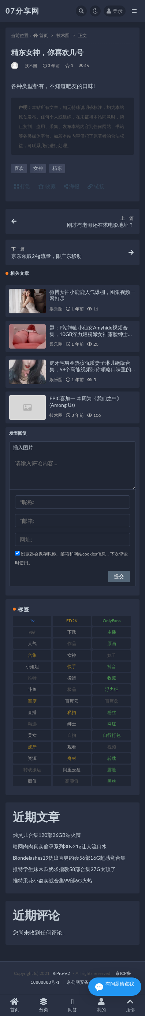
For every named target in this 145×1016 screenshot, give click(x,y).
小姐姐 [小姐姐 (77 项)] (32, 666)
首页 (43, 35)
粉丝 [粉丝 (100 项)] (111, 712)
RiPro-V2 (61, 973)
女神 (38, 168)
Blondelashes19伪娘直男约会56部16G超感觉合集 (69, 858)
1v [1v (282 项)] (32, 620)
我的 (101, 1005)
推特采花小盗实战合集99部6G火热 (52, 880)
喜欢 (19, 168)
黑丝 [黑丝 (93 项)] (111, 781)
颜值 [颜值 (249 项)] (32, 781)
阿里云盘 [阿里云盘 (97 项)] (72, 769)
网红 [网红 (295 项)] (111, 724)
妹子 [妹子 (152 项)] (111, 655)
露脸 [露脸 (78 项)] (111, 769)
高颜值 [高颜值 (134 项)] (71, 781)
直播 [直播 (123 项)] (32, 712)
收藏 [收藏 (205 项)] (111, 678)
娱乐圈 (55, 309)
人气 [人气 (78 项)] (32, 643)
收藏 (47, 186)
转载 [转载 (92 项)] (111, 758)
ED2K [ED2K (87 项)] (72, 620)
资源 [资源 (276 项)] (32, 758)
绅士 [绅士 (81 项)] (71, 724)
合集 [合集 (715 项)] (32, 655)
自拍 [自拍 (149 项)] (71, 735)
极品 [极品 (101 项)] (71, 689)
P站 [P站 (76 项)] (32, 632)
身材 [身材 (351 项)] (71, 758)
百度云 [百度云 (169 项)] (71, 701)
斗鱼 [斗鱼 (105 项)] (32, 689)
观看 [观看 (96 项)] (71, 747)
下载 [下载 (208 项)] (71, 632)
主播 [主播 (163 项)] (111, 632)
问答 (72, 1005)
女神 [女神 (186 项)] (71, 655)
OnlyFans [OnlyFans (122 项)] (112, 620)
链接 (96, 186)
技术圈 (63, 35)
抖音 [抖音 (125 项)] (111, 666)
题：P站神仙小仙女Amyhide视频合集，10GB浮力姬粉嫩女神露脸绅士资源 (91, 334)
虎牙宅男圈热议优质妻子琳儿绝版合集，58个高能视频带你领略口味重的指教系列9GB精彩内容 (90, 369)
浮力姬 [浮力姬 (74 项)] (111, 689)
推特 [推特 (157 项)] (32, 678)
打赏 (22, 186)
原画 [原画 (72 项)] (111, 643)
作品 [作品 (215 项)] (71, 643)
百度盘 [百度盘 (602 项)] (111, 701)
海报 (72, 186)
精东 (57, 168)
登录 (115, 11)
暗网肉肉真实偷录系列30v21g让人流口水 (60, 846)
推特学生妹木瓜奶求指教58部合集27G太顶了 (64, 869)
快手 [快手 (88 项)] (71, 666)
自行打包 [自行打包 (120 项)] (111, 735)
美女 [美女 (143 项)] (32, 735)
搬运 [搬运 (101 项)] (71, 678)
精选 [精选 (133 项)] (32, 724)
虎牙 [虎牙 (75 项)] (32, 747)
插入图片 (23, 447)
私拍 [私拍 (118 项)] (71, 712)
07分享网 (22, 10)
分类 (43, 1005)
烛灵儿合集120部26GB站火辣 (47, 835)
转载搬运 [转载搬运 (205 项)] (32, 769)
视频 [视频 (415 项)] (111, 747)
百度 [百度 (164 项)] (32, 701)
